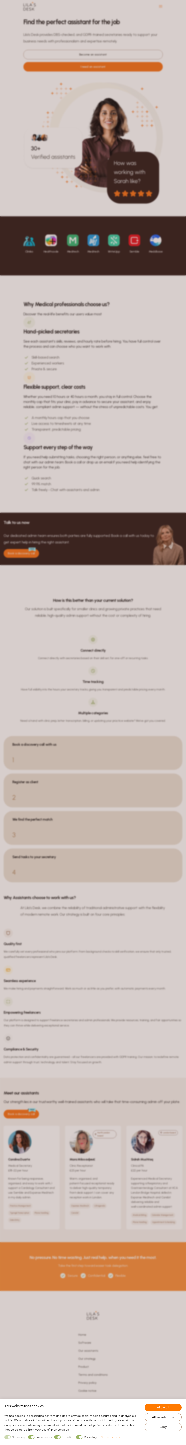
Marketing (86, 1437)
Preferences (40, 1437)
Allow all (163, 1407)
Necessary (14, 1437)
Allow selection (163, 1417)
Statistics (63, 1437)
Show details (110, 1437)
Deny (163, 1427)
